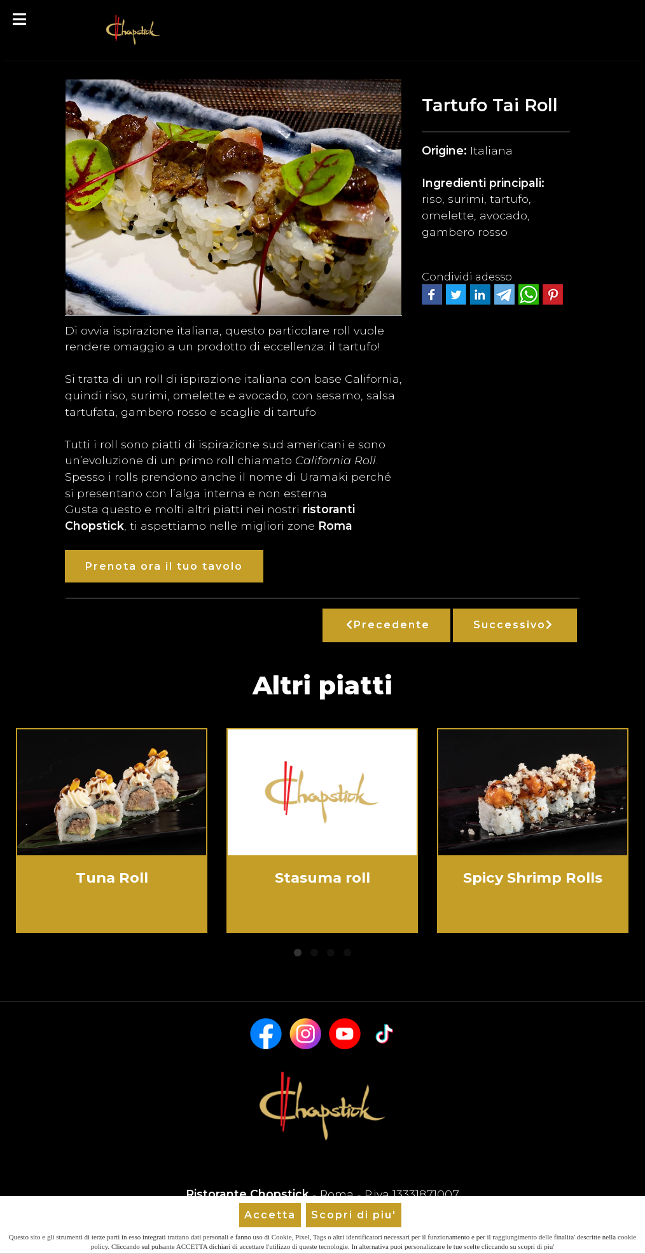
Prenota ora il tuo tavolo (164, 566)
